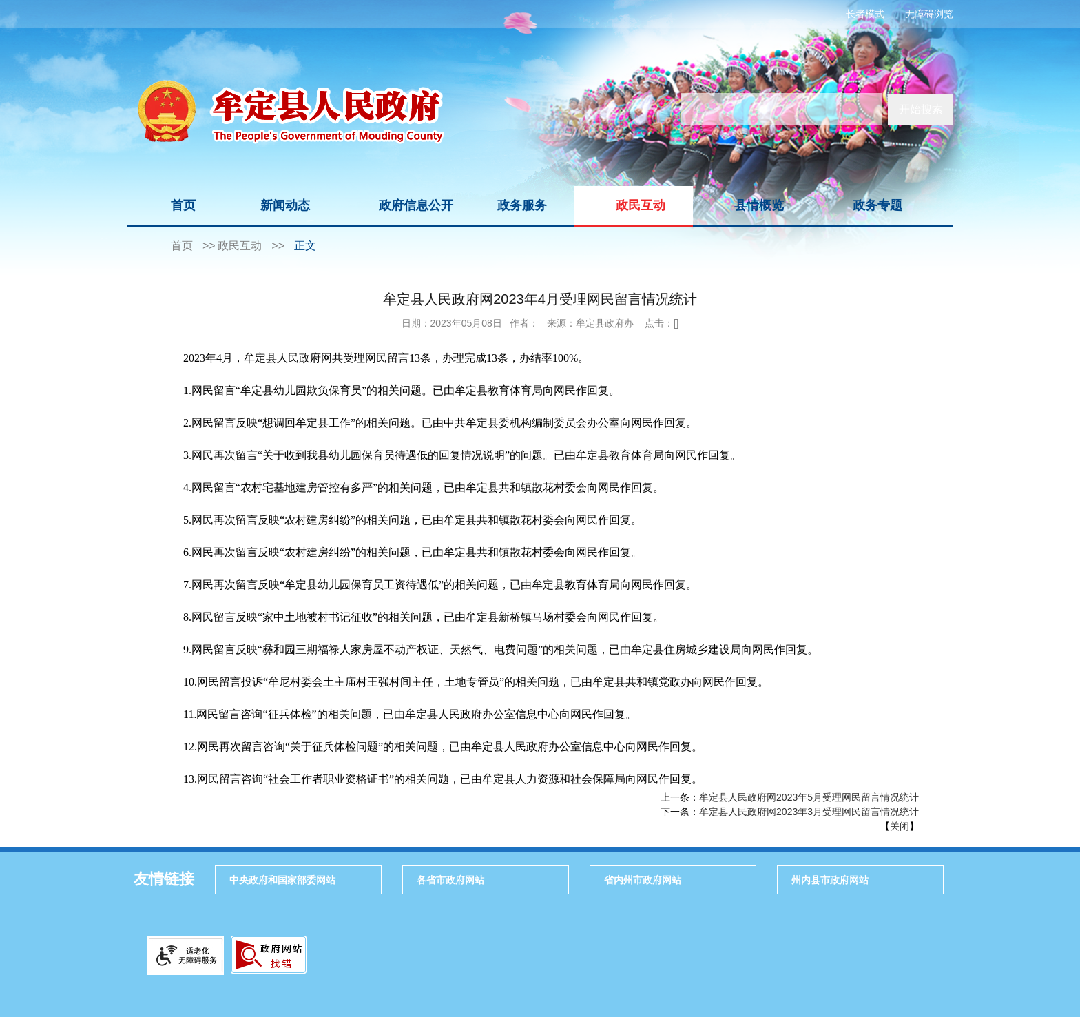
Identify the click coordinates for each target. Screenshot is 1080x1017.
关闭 (899, 826)
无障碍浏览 (929, 13)
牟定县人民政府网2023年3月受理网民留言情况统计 (809, 811)
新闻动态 (285, 205)
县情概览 (759, 205)
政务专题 (877, 205)
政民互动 (640, 205)
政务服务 (522, 205)
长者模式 (865, 13)
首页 (183, 205)
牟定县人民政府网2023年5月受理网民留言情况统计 (809, 797)
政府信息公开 (416, 205)
